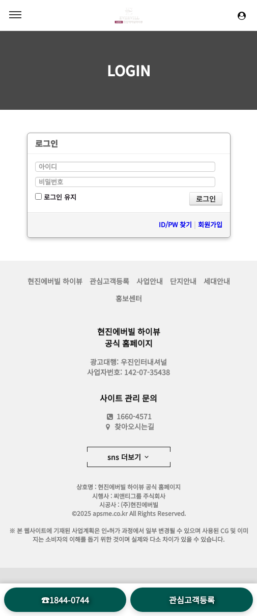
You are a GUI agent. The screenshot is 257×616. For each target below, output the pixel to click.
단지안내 (183, 281)
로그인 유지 (55, 197)
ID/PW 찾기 (175, 224)
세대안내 (217, 281)
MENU (15, 14)
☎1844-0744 (65, 600)
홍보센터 (129, 298)
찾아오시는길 (134, 426)
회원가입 (210, 224)
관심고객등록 (109, 281)
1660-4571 (128, 416)
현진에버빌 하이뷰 (54, 281)
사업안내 (149, 281)
